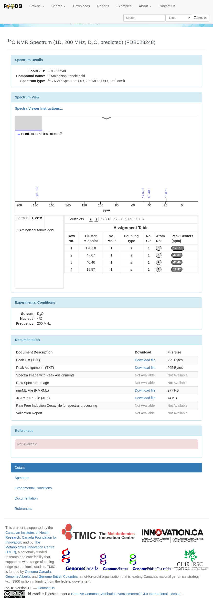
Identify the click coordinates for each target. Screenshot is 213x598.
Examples (124, 6)
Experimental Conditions (33, 488)
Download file (145, 360)
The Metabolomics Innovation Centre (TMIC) (29, 547)
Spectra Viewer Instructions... (39, 108)
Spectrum (22, 478)
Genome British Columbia (58, 576)
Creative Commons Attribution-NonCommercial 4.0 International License (126, 594)
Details (20, 468)
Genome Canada (38, 572)
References (23, 509)
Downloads (81, 6)
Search (59, 6)
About (145, 6)
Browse (36, 6)
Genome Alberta (17, 576)
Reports (103, 6)
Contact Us (167, 6)
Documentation (26, 498)
